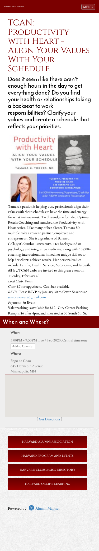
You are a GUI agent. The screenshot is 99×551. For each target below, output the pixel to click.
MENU (89, 6)
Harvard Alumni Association (47, 442)
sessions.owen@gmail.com (27, 297)
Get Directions (49, 419)
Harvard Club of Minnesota (14, 7)
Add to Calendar (23, 346)
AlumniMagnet (44, 508)
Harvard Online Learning (47, 484)
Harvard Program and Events (47, 456)
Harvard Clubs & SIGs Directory (47, 470)
